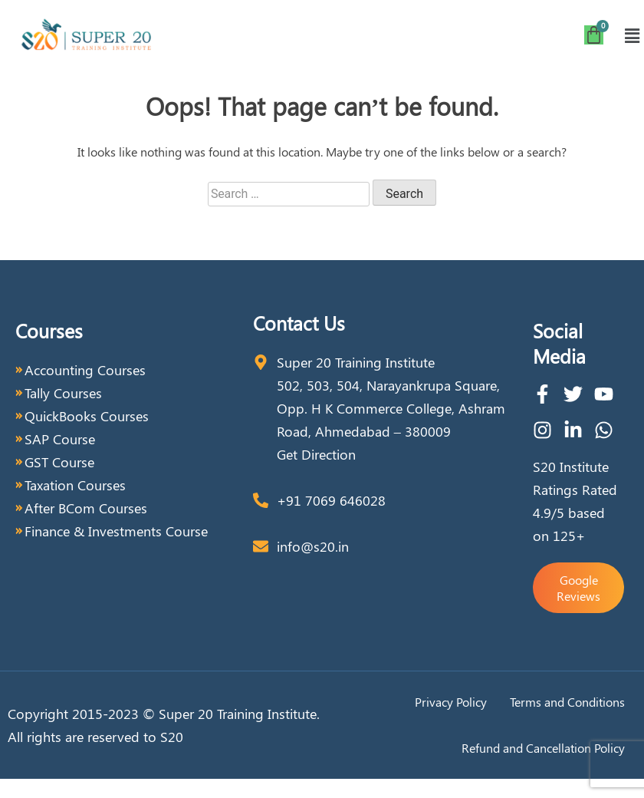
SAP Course (60, 439)
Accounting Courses (85, 370)
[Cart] (593, 35)
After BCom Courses (86, 508)
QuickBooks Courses (87, 416)
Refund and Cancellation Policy (543, 748)
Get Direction (316, 454)
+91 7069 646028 (331, 500)
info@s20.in (313, 546)
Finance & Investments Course (116, 531)
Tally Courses (63, 393)
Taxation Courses (75, 485)
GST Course (59, 462)
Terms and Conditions (567, 702)
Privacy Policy (451, 702)
